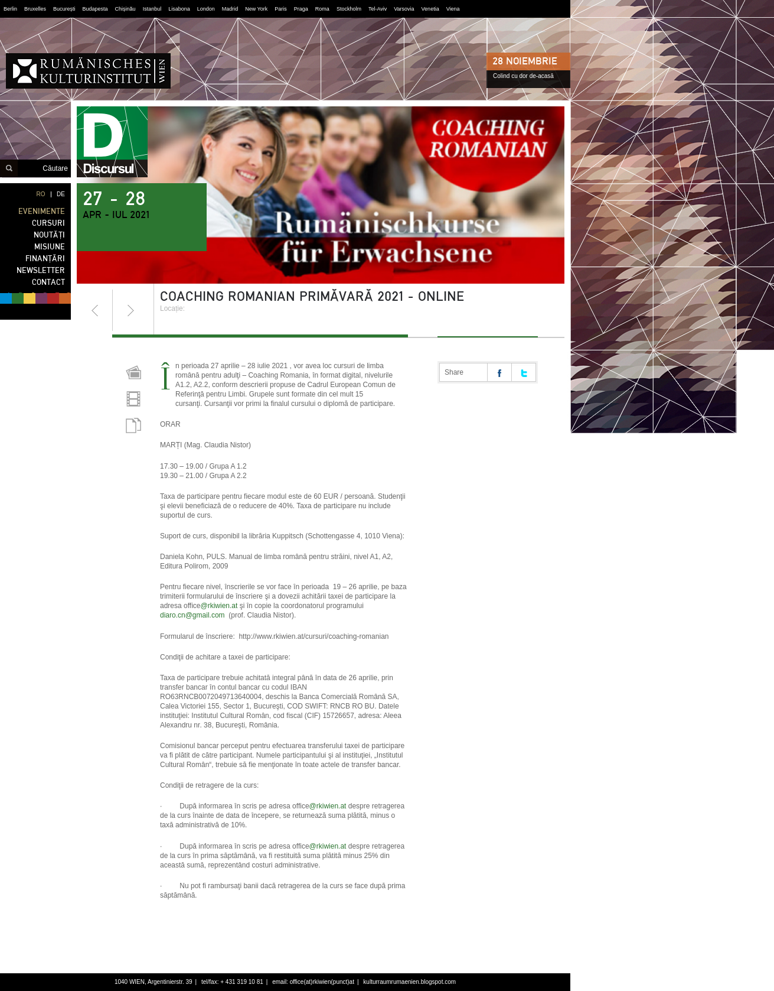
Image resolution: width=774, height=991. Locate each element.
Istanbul (152, 9)
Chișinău (125, 9)
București (64, 9)
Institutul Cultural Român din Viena (88, 71)
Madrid (230, 9)
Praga (301, 9)
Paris (281, 9)
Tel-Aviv (377, 9)
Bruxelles (35, 9)
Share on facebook (499, 372)
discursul (112, 141)
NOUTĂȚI (49, 234)
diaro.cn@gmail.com (192, 615)
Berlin (10, 9)
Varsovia (404, 9)
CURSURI (48, 223)
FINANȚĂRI (45, 258)
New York (256, 9)
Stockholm (349, 9)
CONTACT (48, 282)
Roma (322, 9)
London (206, 9)
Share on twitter (523, 372)
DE (61, 194)
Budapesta (95, 9)
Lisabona (179, 9)
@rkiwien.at (219, 606)
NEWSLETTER (41, 270)
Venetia (430, 9)
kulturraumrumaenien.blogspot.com (409, 982)
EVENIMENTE (41, 211)
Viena (453, 9)
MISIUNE (49, 246)
